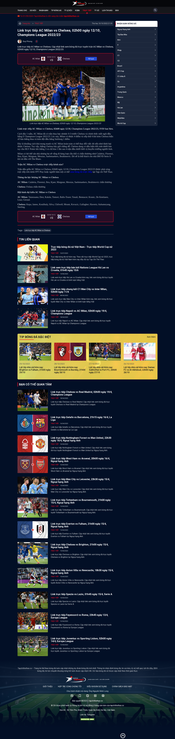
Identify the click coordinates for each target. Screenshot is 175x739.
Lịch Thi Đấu (107, 10)
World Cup (121, 123)
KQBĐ (77, 10)
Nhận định (43, 10)
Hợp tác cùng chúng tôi (70, 686)
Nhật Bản (120, 118)
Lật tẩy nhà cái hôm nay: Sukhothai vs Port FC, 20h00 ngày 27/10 (103, 370)
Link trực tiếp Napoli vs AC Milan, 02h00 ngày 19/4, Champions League (79, 312)
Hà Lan (120, 108)
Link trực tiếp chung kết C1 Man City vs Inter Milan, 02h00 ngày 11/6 (79, 290)
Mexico (120, 97)
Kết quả (91, 59)
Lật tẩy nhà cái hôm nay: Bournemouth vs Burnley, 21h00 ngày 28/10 (69, 370)
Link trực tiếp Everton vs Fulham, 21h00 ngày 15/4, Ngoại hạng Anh (78, 525)
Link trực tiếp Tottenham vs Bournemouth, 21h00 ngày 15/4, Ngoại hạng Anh (81, 501)
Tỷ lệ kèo (68, 10)
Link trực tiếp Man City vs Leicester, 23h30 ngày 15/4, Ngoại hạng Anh (80, 480)
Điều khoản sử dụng (97, 686)
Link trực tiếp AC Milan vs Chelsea (37, 230)
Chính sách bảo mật (122, 686)
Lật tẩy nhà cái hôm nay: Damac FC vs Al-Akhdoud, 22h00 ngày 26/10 (139, 370)
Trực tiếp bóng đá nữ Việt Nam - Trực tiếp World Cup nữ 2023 (81, 248)
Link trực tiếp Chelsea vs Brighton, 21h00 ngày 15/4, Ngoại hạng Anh (79, 546)
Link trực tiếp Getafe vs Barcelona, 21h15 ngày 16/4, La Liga (81, 418)
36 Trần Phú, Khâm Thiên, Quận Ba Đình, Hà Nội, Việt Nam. (91, 710)
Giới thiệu (47, 686)
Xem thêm (151, 337)
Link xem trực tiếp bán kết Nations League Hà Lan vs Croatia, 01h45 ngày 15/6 (80, 269)
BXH (117, 10)
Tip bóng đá (56, 10)
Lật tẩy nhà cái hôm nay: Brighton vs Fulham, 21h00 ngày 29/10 (35, 370)
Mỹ (118, 102)
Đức (119, 40)
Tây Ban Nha (122, 35)
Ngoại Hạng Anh (123, 29)
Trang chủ (22, 10)
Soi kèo (33, 10)
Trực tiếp (87, 10)
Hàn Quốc (121, 113)
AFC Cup (120, 71)
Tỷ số (96, 10)
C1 (118, 55)
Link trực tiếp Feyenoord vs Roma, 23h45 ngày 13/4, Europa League (79, 616)
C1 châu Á (121, 76)
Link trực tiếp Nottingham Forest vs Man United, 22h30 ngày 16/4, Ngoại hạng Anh (81, 439)
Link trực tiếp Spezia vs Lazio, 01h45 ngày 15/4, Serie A (81, 594)
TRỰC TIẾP (39, 23)
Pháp (119, 50)
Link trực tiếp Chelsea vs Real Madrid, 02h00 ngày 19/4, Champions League (81, 393)
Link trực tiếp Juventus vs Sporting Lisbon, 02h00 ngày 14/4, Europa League (81, 640)
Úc (118, 82)
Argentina (121, 87)
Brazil (119, 66)
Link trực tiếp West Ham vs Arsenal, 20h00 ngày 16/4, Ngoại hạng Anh (80, 460)
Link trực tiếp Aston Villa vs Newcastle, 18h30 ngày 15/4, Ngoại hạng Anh (82, 571)
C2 (118, 61)
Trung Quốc (122, 92)
